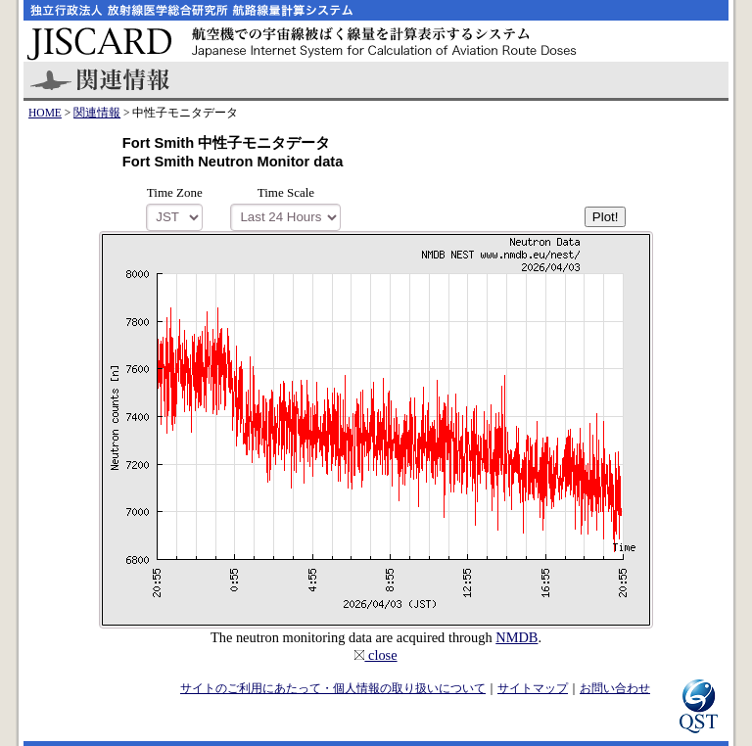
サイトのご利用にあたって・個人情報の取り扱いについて (333, 688)
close (375, 655)
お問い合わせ (615, 688)
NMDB (516, 637)
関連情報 (96, 112)
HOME (45, 112)
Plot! (605, 217)
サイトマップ (532, 688)
